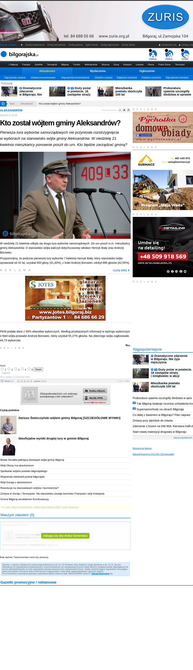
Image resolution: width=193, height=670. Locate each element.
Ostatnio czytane (103, 77)
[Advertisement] (47, 356)
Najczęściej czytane (15, 77)
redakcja (153, 54)
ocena (40, 381)
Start (11, 103)
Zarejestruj (104, 574)
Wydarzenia (98, 71)
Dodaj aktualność (56, 44)
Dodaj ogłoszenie (109, 44)
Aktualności (47, 71)
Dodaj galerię (75, 44)
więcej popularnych (182, 437)
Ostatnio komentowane (43, 77)
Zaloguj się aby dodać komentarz (65, 535)
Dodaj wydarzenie (35, 44)
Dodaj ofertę (128, 44)
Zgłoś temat (91, 44)
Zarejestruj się (168, 44)
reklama (169, 54)
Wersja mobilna (8, 44)
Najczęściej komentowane (75, 77)
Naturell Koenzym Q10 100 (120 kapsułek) (153, 454)
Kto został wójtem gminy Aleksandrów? (60, 103)
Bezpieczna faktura (142, 448)
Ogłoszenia (147, 71)
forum (9, 381)
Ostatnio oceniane (151, 77)
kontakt (185, 54)
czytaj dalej (121, 270)
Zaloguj (95, 574)
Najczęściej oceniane (177, 77)
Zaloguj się (186, 44)
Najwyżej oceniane (127, 77)
